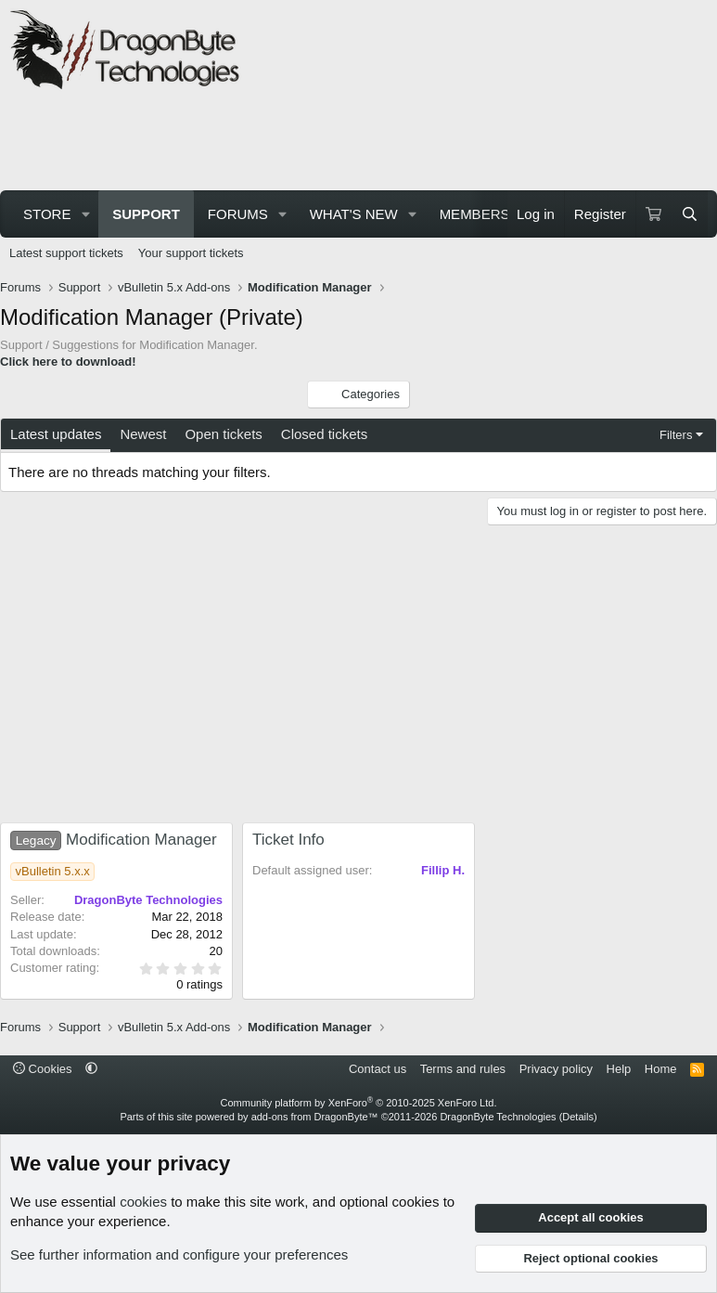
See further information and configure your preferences (179, 1254)
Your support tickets (191, 253)
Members (475, 214)
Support (146, 214)
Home (661, 1069)
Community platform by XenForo (359, 1102)
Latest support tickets (66, 253)
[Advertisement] (347, 143)
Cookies (42, 1069)
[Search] (690, 214)
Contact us (377, 1069)
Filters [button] (675, 435)
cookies (143, 1201)
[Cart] (653, 214)
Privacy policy (556, 1069)
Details (578, 1116)
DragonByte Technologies (498, 1116)
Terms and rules (463, 1069)
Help (619, 1069)
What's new (354, 214)
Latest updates (55, 434)
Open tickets (223, 434)
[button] (85, 214)
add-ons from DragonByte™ (314, 1116)
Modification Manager (113, 839)
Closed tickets (324, 434)
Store (46, 214)
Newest (143, 434)
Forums (238, 214)
